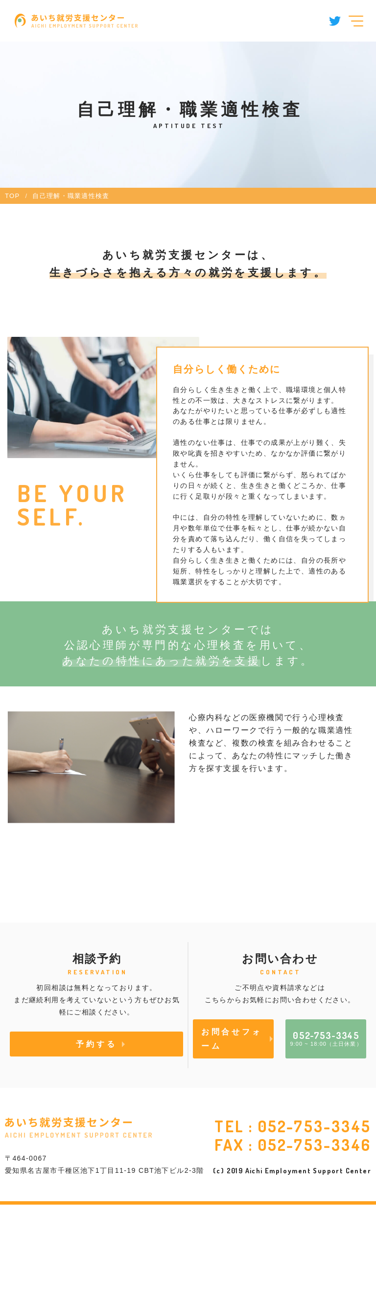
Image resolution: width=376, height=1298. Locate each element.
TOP (12, 195)
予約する (96, 1138)
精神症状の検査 (56, 865)
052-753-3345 (314, 1220)
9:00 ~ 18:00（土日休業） (326, 1132)
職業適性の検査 (242, 865)
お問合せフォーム (231, 1132)
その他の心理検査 (246, 906)
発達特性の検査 (56, 946)
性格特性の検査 (56, 905)
